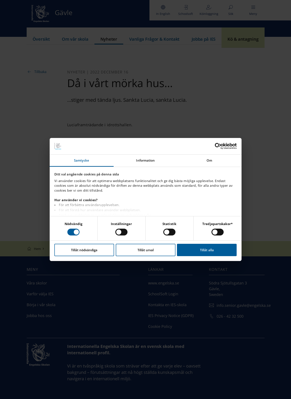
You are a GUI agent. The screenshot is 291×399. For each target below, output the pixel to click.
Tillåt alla (207, 250)
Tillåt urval (146, 250)
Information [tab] (145, 160)
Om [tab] (209, 160)
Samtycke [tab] (81, 160)
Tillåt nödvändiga (84, 250)
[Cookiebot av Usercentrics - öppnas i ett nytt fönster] (218, 146)
